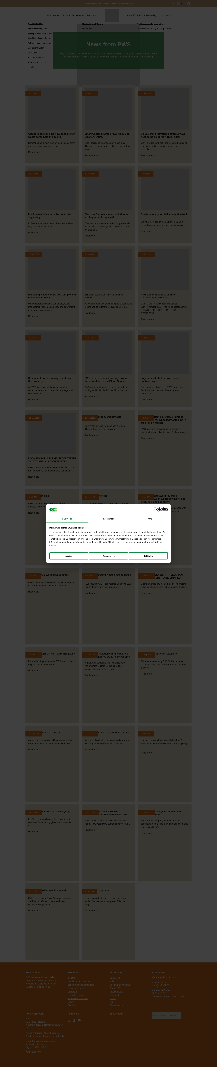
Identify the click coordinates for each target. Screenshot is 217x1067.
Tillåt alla (148, 556)
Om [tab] (150, 518)
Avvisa (68, 556)
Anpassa (109, 556)
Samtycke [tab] (67, 518)
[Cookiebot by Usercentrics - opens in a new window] (156, 509)
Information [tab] (108, 518)
